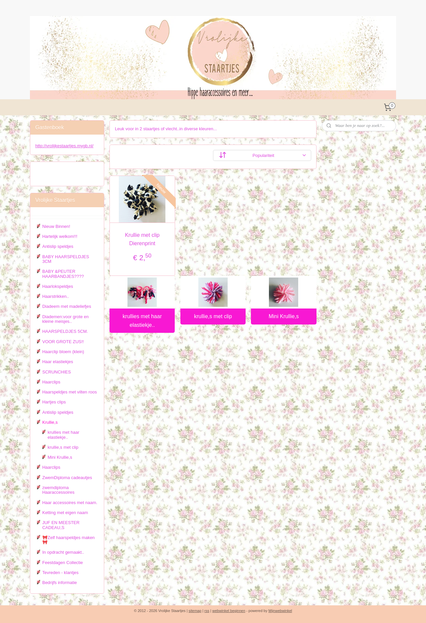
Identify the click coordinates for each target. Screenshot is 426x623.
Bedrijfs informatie (59, 582)
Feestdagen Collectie (62, 562)
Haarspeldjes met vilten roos (69, 391)
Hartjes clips (54, 401)
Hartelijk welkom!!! (59, 236)
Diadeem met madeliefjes (66, 306)
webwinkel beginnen (228, 611)
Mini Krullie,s (284, 316)
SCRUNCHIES (56, 371)
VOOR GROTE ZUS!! (63, 341)
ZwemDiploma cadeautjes (67, 477)
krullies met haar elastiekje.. (142, 320)
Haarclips (51, 381)
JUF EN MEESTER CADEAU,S (61, 525)
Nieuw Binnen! (56, 226)
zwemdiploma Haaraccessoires (58, 490)
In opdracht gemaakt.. (63, 552)
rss (206, 611)
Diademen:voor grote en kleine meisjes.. (65, 319)
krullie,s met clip (213, 316)
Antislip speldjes (57, 246)
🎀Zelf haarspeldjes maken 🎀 (68, 540)
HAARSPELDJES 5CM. (65, 331)
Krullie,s (50, 422)
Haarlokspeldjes (57, 286)
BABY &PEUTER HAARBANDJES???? (63, 274)
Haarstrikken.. (55, 296)
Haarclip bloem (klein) (63, 351)
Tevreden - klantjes (60, 572)
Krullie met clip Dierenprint (142, 239)
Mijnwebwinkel (280, 611)
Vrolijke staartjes (55, 170)
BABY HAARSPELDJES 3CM (65, 259)
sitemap (195, 611)
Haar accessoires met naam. (69, 502)
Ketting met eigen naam (65, 512)
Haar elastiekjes (57, 361)
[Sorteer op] (262, 155)
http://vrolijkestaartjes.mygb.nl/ (64, 145)
